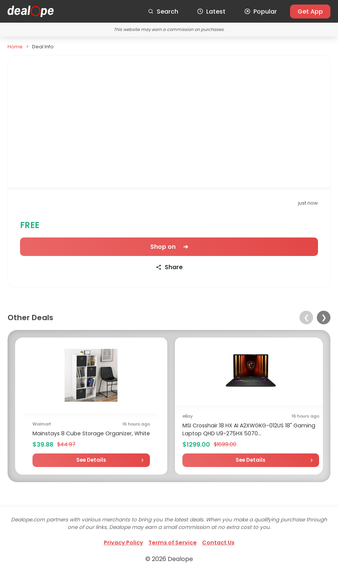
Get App (310, 11)
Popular (260, 11)
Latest (211, 11)
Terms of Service (172, 542)
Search (163, 11)
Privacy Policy (123, 542)
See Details (91, 460)
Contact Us (218, 542)
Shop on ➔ (169, 246)
